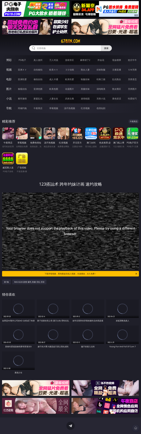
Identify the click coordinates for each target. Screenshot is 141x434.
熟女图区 (116, 88)
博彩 (9, 60)
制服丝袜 (85, 79)
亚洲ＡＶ (22, 69)
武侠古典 (69, 98)
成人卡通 (53, 79)
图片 (9, 89)
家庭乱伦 (38, 98)
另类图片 (132, 88)
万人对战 (53, 60)
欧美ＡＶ (53, 69)
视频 (9, 69)
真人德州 (38, 60)
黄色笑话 (116, 98)
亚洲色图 (38, 88)
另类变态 (132, 79)
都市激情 (22, 98)
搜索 (106, 48)
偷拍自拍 (38, 79)
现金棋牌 (116, 60)
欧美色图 (53, 88)
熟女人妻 (85, 69)
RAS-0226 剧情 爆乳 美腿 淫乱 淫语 (29, 282)
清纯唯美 (101, 88)
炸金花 (101, 60)
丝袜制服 (101, 69)
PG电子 (22, 60)
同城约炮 (22, 108)
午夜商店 (38, 108)
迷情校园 (85, 98)
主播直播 (116, 69)
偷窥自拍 (22, 88)
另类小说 (101, 98)
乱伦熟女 (116, 79)
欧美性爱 (69, 79)
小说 (9, 98)
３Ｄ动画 (69, 69)
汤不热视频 (69, 108)
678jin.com (70, 41)
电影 (9, 79)
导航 (9, 108)
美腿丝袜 (85, 88)
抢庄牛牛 (132, 60)
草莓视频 (53, 108)
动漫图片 (69, 88)
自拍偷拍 (38, 69)
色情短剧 (101, 108)
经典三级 (101, 79)
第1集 (6, 282)
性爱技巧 (132, 98)
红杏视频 (85, 108)
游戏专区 (69, 60)
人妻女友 (53, 98)
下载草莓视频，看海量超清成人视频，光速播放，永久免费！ (91, 273)
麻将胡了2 (85, 60)
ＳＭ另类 (132, 69)
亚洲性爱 (22, 79)
